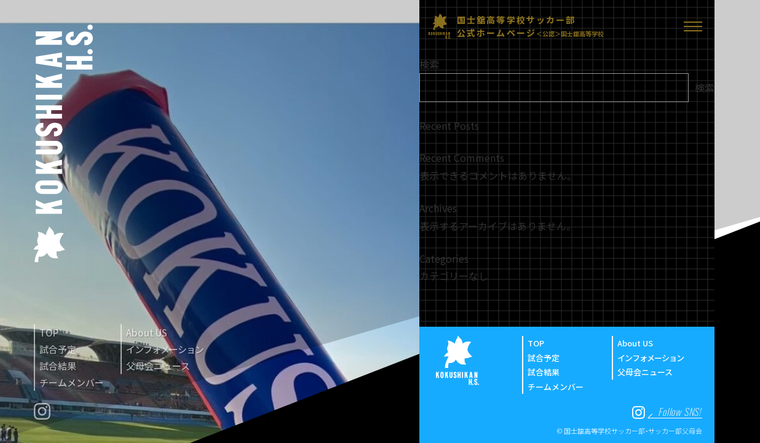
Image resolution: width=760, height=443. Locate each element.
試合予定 (57, 349)
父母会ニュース (158, 365)
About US (146, 332)
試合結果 (57, 365)
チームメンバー (71, 382)
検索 (429, 64)
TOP (48, 332)
